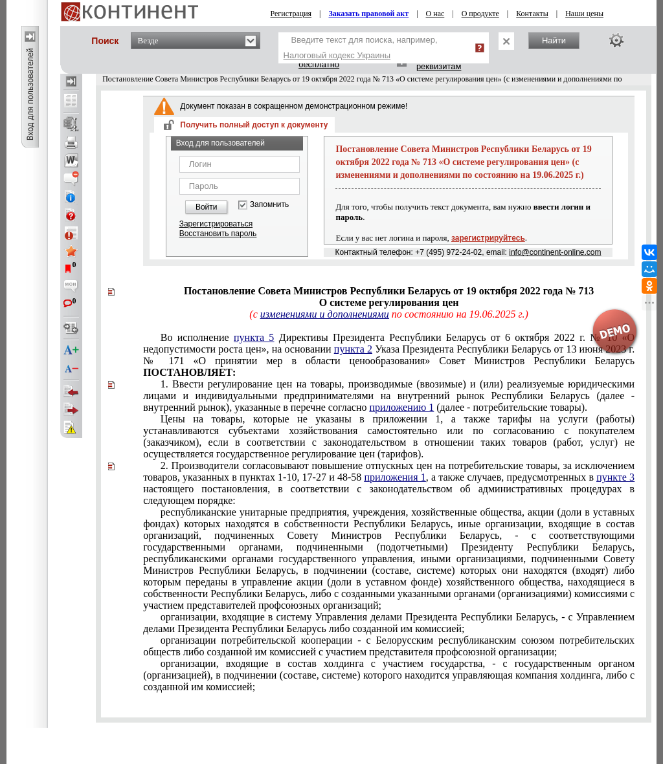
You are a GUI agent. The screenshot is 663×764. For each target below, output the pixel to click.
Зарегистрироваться (216, 223)
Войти (207, 207)
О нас (435, 13)
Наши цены (584, 13)
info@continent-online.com (555, 252)
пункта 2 (353, 349)
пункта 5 (254, 337)
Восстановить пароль (218, 233)
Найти (554, 40)
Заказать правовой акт (369, 13)
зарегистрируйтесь (488, 238)
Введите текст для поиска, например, (361, 47)
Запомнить (269, 205)
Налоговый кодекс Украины (337, 55)
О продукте (480, 13)
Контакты (532, 13)
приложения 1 (394, 477)
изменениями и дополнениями (324, 314)
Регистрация (291, 13)
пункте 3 (615, 477)
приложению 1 (401, 407)
